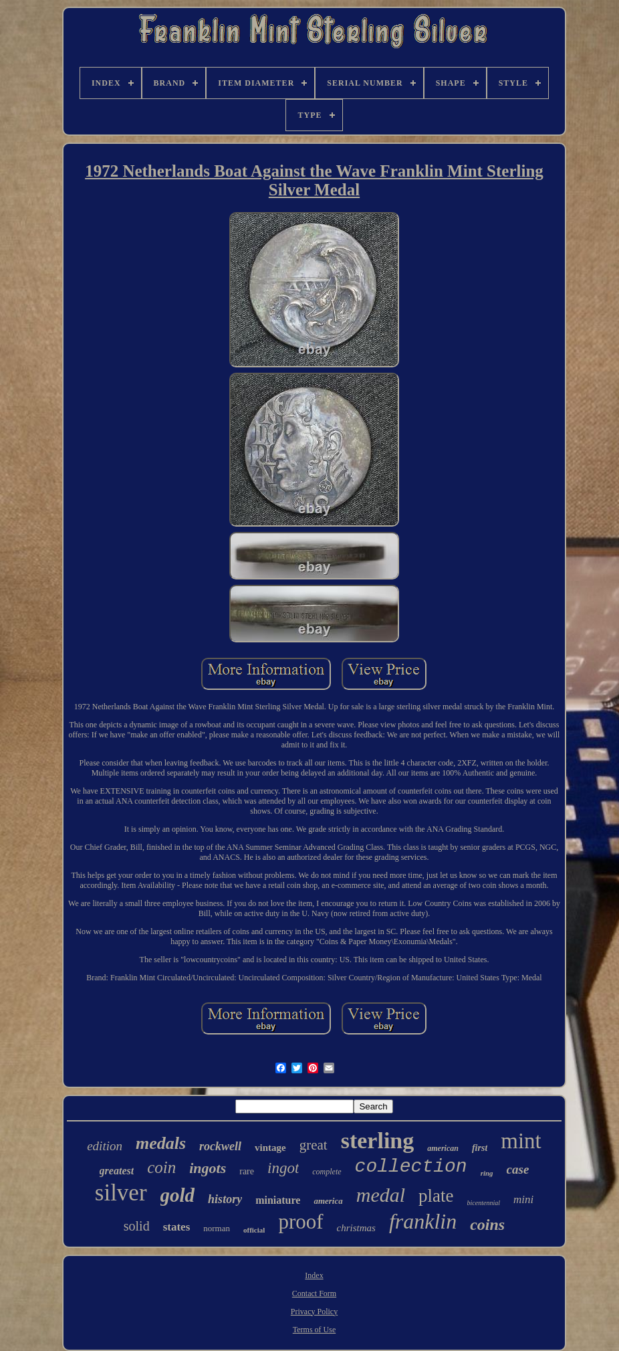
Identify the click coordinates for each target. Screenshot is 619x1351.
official (254, 1230)
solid (137, 1226)
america (328, 1201)
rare (246, 1171)
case (518, 1169)
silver (121, 1193)
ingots (207, 1168)
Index (314, 1275)
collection (411, 1166)
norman (216, 1228)
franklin (423, 1221)
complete (326, 1171)
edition (104, 1146)
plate (435, 1196)
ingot (283, 1168)
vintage (270, 1147)
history (225, 1199)
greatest (117, 1170)
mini (523, 1199)
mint (521, 1141)
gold (177, 1195)
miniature (277, 1200)
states (177, 1227)
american (443, 1148)
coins (487, 1224)
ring (487, 1173)
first (479, 1148)
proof (300, 1221)
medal (380, 1195)
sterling (377, 1140)
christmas (356, 1228)
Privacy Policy (314, 1311)
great (313, 1145)
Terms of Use (314, 1329)
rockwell (220, 1146)
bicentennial (483, 1202)
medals (161, 1143)
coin (161, 1167)
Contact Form (314, 1293)
